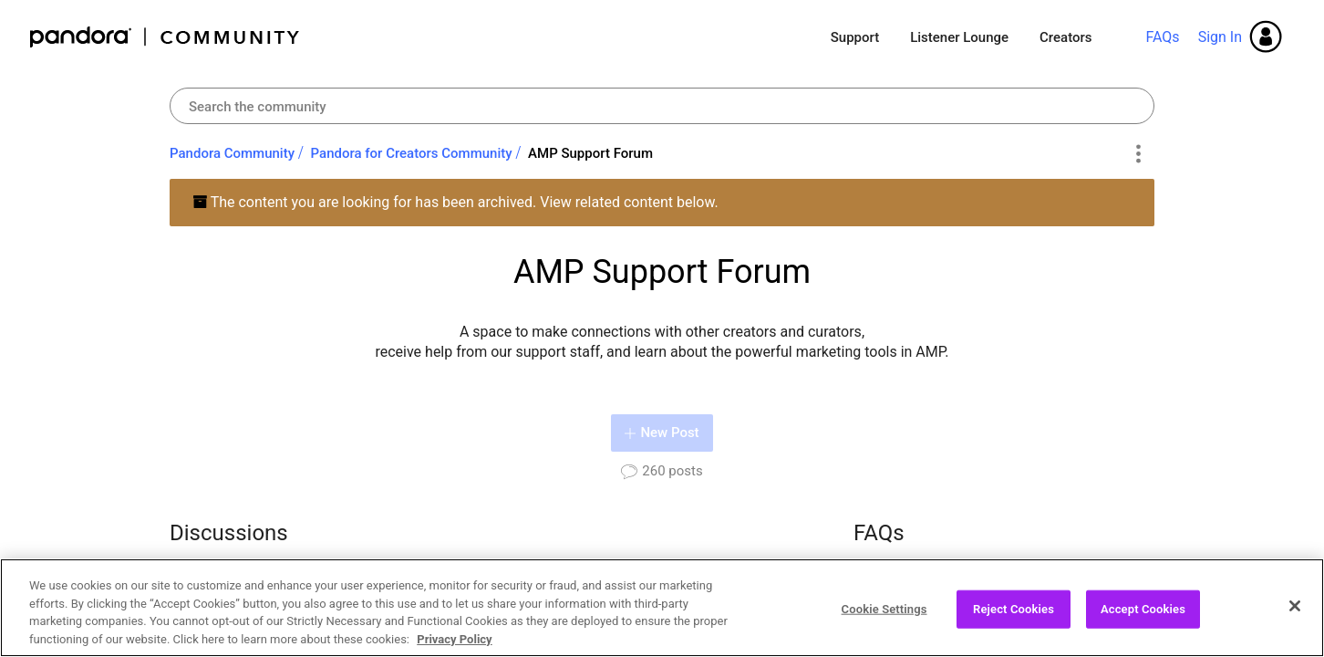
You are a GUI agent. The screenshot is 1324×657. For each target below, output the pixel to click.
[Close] (1295, 615)
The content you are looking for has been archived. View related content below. (455, 202)
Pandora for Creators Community (411, 153)
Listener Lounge (959, 37)
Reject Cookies (1013, 618)
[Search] (662, 106)
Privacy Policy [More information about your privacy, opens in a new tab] (454, 648)
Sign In (1220, 37)
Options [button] (1137, 154)
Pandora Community (165, 37)
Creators (1065, 37)
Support (855, 37)
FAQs (1162, 37)
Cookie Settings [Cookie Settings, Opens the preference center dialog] (884, 618)
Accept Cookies (1143, 618)
